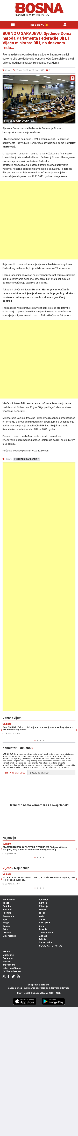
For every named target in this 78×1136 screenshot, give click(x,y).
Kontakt (7, 961)
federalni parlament (26, 459)
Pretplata (8, 958)
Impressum (9, 964)
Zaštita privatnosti (12, 971)
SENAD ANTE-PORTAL (50, 946)
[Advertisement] (39, 220)
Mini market (9, 936)
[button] (72, 78)
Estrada (43, 929)
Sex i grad (44, 922)
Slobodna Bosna (39, 993)
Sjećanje (43, 899)
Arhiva (6, 951)
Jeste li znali (46, 932)
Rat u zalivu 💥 (39, 24)
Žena (42, 926)
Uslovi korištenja (12, 968)
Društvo (7, 932)
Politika (7, 906)
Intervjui (7, 909)
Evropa (6, 926)
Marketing (8, 955)
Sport (5, 919)
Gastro (42, 909)
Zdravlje (43, 906)
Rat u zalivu (9, 899)
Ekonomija (8, 916)
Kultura (43, 903)
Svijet (6, 929)
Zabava (43, 936)
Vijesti (6, 903)
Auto (41, 916)
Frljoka (43, 939)
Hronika (7, 913)
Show (42, 919)
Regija (6, 922)
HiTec (42, 913)
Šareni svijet (46, 942)
